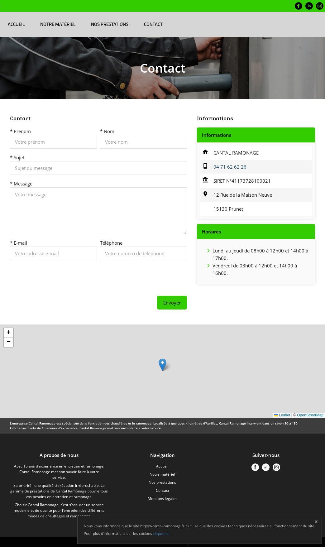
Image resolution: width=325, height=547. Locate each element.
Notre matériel (57, 24)
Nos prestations (109, 24)
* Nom (107, 131)
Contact (153, 24)
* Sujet (17, 157)
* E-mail (18, 243)
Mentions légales (162, 498)
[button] (162, 364)
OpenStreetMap (310, 415)
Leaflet (282, 415)
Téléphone (111, 243)
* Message (21, 183)
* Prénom (20, 131)
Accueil (16, 24)
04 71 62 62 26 (229, 167)
